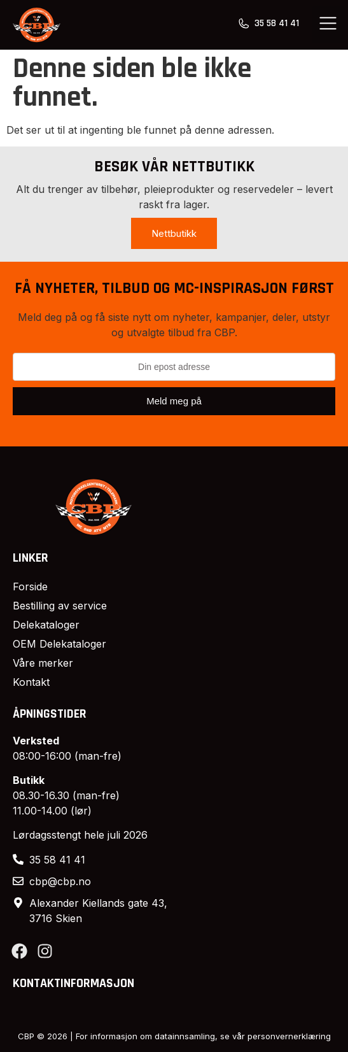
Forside (30, 586)
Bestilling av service (60, 605)
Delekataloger (46, 624)
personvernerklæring (289, 1036)
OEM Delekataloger (59, 643)
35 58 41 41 (276, 23)
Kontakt (31, 682)
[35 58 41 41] (243, 23)
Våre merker (43, 663)
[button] (328, 24)
